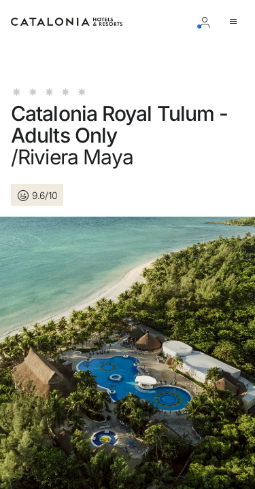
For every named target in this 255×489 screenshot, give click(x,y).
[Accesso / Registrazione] (207, 22)
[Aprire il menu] (236, 22)
